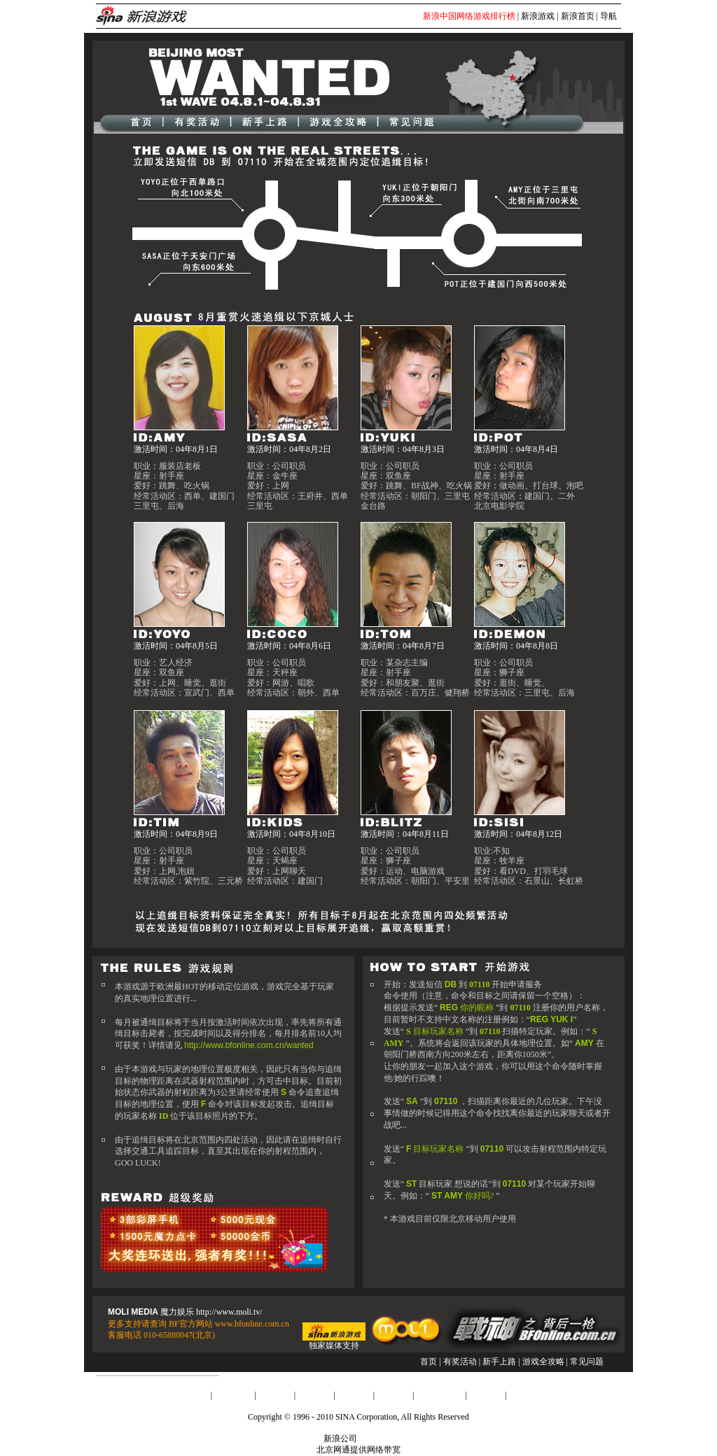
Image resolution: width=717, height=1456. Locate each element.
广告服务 (275, 1395)
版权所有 (376, 1438)
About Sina (233, 1395)
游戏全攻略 (543, 1361)
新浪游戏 (538, 16)
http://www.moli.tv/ (229, 1312)
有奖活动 (460, 1361)
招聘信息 (354, 1395)
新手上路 (499, 1361)
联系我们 (314, 1395)
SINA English (439, 1395)
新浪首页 (577, 16)
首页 (428, 1361)
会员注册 (486, 1395)
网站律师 (393, 1395)
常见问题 (587, 1361)
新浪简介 (192, 1395)
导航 (608, 16)
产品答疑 (525, 1395)
